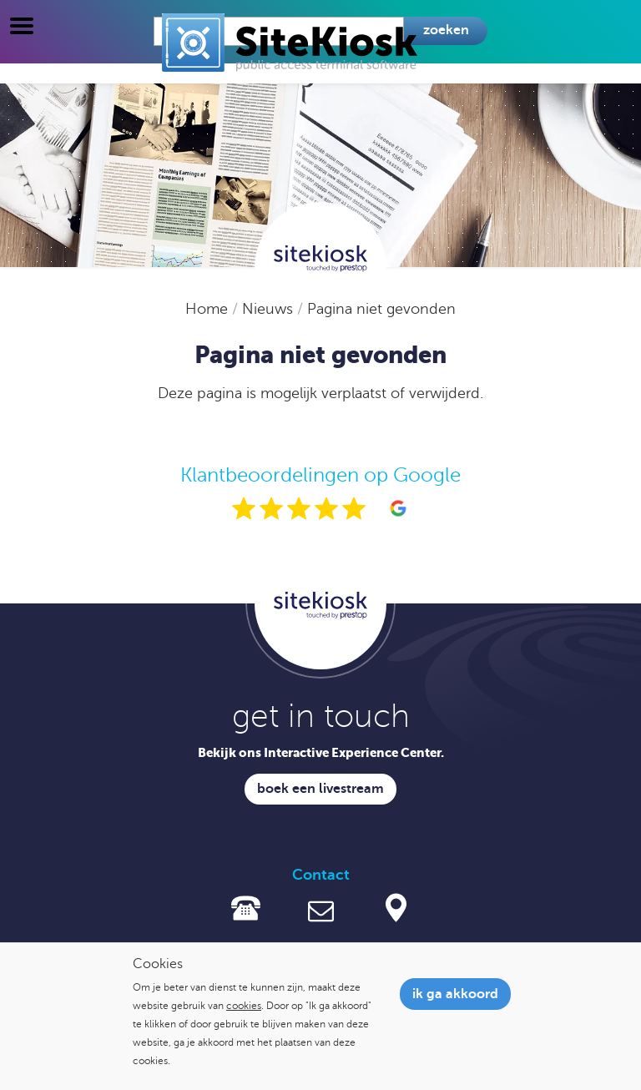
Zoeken (446, 30)
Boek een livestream (320, 788)
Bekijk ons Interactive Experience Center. (321, 752)
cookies (243, 1006)
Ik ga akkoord (455, 994)
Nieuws (269, 308)
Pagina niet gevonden (381, 308)
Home (208, 308)
